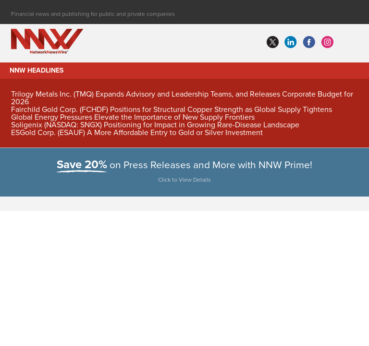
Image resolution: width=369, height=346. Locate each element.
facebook (309, 42)
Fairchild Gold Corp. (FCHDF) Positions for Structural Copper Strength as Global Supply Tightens (171, 109)
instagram (327, 42)
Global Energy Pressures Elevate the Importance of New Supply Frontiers (133, 117)
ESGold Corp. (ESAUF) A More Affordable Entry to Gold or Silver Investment (137, 132)
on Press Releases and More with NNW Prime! (185, 173)
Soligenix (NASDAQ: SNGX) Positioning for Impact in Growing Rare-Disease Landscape (155, 125)
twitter (272, 42)
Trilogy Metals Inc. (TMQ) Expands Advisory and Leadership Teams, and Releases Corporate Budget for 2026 (182, 98)
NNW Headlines (36, 70)
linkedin (290, 42)
